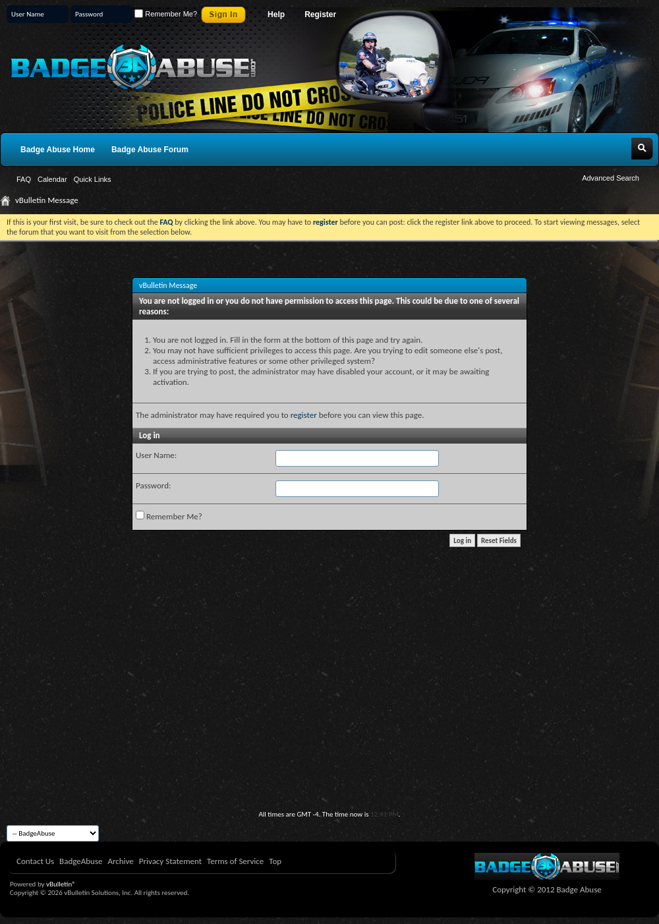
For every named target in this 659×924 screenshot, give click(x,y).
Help (276, 14)
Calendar (52, 179)
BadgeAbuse (80, 861)
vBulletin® (61, 884)
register (304, 415)
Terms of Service (235, 861)
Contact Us (35, 861)
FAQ (23, 179)
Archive (120, 861)
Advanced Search (610, 178)
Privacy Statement (170, 861)
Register (320, 14)
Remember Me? (165, 14)
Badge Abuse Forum (149, 149)
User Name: (156, 455)
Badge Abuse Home (57, 149)
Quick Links (92, 179)
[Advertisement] (329, 711)
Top (275, 861)
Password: (153, 485)
